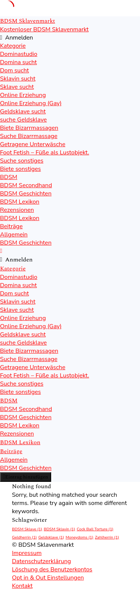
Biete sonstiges (20, 169)
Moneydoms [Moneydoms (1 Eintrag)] (79, 537)
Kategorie (13, 46)
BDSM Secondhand (26, 185)
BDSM (8, 177)
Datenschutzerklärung (41, 561)
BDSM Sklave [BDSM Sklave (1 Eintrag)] (27, 529)
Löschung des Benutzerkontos (52, 569)
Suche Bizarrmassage (28, 136)
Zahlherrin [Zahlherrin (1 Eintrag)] (107, 537)
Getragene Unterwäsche (32, 144)
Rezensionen (17, 210)
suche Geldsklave (23, 120)
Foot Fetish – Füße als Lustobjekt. (44, 152)
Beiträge (11, 226)
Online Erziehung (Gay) (31, 103)
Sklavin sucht (17, 79)
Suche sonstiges (21, 161)
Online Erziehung (23, 95)
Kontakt (22, 586)
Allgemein (14, 234)
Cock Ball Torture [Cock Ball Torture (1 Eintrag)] (95, 529)
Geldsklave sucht (23, 111)
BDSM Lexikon (19, 202)
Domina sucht (18, 62)
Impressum (26, 553)
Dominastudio (18, 54)
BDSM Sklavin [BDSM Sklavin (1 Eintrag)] (59, 529)
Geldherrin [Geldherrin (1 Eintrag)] (24, 537)
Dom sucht (14, 70)
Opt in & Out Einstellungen (48, 578)
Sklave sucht (17, 87)
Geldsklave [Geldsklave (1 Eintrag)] (51, 537)
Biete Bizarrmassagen (29, 128)
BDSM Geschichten (26, 193)
